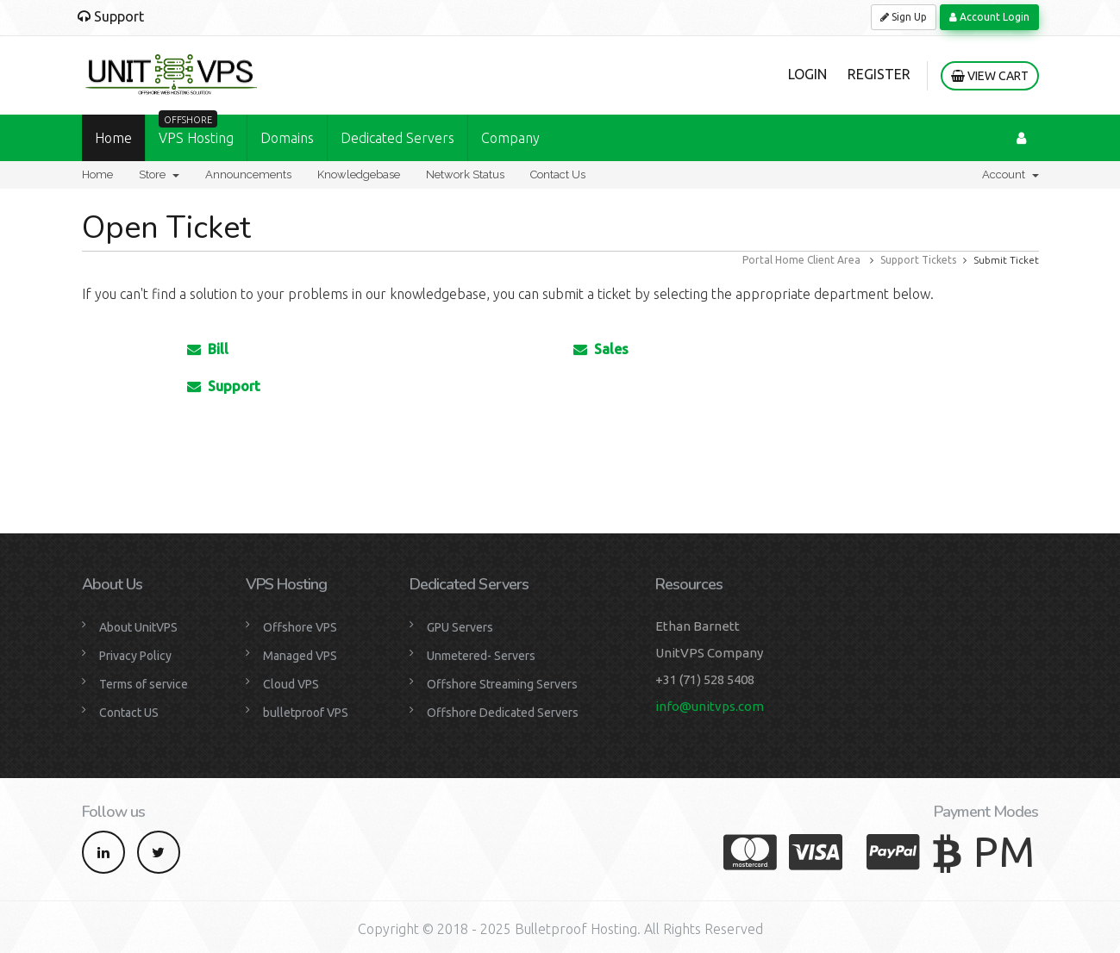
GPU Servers (460, 627)
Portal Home (773, 259)
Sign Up (903, 16)
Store (159, 174)
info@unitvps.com (709, 706)
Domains (287, 138)
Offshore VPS (300, 627)
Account (1010, 174)
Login (807, 74)
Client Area (833, 259)
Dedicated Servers (397, 138)
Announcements (248, 174)
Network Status (465, 174)
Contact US (129, 712)
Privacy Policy (135, 656)
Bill (207, 349)
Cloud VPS (291, 684)
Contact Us (557, 174)
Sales (601, 349)
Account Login (989, 16)
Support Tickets (918, 259)
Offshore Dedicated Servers (503, 712)
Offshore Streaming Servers (502, 684)
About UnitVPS (138, 627)
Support (223, 386)
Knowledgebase (358, 174)
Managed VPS (300, 656)
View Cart (990, 76)
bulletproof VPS (305, 712)
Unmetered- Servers (481, 656)
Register (879, 74)
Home (113, 138)
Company (510, 138)
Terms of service (143, 684)
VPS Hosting (196, 130)
